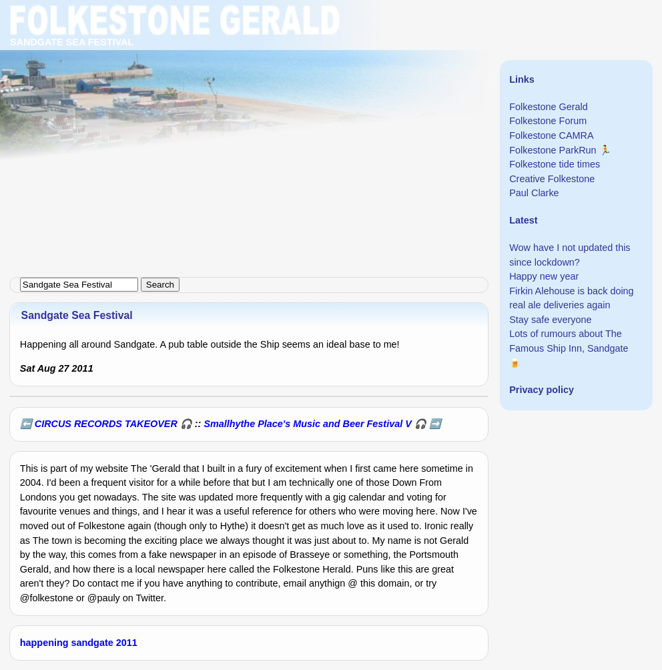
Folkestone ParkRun (552, 150)
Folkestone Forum (548, 120)
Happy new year (544, 276)
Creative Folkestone (552, 179)
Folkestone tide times (554, 164)
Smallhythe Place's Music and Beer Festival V (307, 423)
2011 (126, 642)
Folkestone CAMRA (551, 135)
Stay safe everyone (550, 319)
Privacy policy (541, 389)
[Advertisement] (331, 93)
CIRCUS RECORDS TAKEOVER (106, 423)
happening (44, 642)
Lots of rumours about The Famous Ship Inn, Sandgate (568, 341)
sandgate (92, 642)
